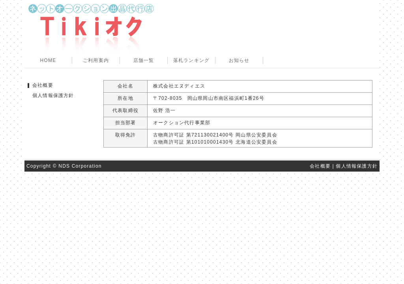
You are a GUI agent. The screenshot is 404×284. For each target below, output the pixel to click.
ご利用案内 (96, 60)
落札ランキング (191, 60)
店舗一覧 (143, 60)
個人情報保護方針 (53, 95)
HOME (48, 60)
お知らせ (239, 60)
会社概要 (42, 85)
